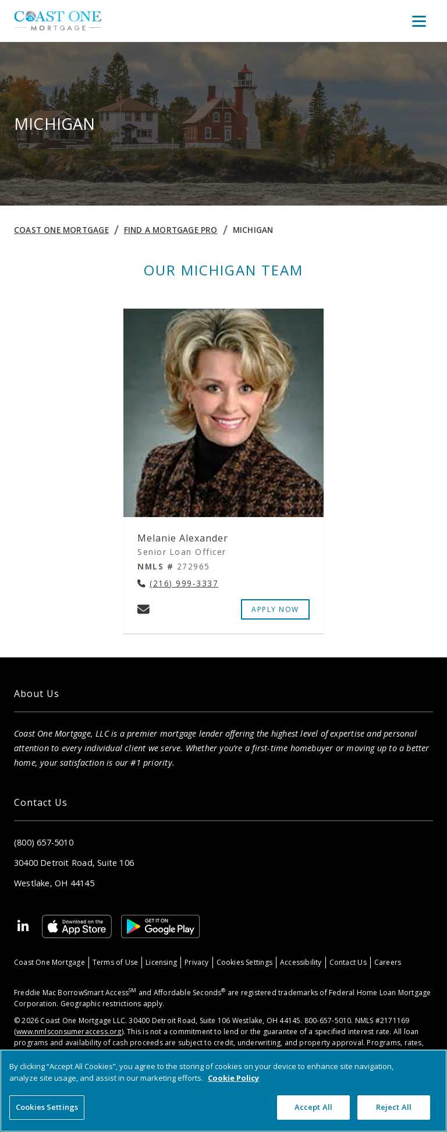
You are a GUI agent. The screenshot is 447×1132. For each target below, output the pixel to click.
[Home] (57, 20)
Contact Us (348, 962)
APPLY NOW (275, 609)
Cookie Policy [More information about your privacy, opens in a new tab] (233, 1078)
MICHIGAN (253, 229)
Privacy (196, 962)
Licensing (161, 962)
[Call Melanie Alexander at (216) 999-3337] (177, 584)
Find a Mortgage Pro (171, 229)
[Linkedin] (23, 926)
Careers (387, 962)
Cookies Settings (244, 962)
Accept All (313, 1107)
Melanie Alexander (182, 538)
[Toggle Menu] (419, 21)
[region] (223, 1090)
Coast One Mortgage (61, 229)
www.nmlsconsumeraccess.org (68, 1032)
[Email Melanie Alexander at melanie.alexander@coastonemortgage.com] (143, 609)
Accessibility (301, 962)
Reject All (393, 1107)
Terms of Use (116, 962)
